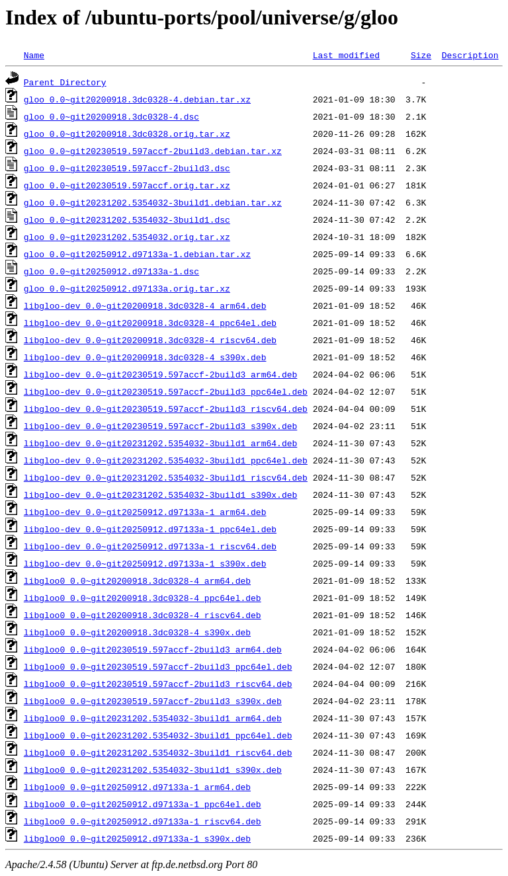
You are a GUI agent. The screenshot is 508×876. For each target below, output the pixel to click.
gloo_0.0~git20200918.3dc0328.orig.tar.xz (127, 133)
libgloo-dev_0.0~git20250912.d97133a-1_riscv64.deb (150, 546)
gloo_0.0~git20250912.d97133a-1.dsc (111, 271)
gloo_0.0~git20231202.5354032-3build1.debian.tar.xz (153, 202)
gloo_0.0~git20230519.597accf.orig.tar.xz (127, 185)
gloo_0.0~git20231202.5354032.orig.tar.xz (127, 237)
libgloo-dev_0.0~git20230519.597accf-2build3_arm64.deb (160, 374)
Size (421, 55)
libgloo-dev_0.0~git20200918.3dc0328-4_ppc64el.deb (150, 323)
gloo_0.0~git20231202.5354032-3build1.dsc (127, 219)
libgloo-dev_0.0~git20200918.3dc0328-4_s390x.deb (145, 357)
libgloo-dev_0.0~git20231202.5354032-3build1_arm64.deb (160, 443)
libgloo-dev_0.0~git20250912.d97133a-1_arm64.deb (145, 512)
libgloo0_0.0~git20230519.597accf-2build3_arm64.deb (153, 649)
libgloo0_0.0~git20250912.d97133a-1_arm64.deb (137, 787)
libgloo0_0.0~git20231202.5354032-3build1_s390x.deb (153, 770)
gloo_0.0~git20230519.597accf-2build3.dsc (127, 168)
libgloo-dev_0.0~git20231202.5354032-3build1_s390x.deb (160, 494)
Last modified (346, 55)
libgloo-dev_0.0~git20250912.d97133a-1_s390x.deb (145, 563)
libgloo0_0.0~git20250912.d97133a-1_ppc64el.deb (142, 804)
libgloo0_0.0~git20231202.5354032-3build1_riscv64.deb (158, 752)
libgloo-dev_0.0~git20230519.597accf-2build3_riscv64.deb (166, 409)
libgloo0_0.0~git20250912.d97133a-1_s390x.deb (137, 838)
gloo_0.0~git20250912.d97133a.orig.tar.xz (127, 288)
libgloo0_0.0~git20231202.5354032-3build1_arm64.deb (153, 718)
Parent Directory (65, 82)
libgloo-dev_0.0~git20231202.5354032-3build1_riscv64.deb (166, 477)
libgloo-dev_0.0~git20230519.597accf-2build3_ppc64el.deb (166, 391)
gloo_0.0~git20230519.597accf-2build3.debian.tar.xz (153, 151)
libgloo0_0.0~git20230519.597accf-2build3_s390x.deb (153, 701)
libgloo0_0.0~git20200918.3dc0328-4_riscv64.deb (142, 615)
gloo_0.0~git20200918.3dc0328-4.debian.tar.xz (137, 99)
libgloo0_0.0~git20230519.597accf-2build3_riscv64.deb (158, 684)
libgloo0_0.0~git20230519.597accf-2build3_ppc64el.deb (158, 666)
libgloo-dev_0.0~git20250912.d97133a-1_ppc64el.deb (150, 529)
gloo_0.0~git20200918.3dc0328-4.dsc (111, 116)
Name (34, 55)
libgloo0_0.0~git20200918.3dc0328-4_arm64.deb (137, 580)
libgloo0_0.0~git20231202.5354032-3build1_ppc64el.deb (158, 735)
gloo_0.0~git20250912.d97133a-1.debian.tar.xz (137, 254)
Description (470, 55)
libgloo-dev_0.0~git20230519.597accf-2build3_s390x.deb (160, 426)
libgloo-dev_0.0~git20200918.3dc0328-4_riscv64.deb (150, 340)
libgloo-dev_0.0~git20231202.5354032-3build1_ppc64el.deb (166, 460)
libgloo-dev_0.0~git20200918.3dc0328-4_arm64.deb (145, 305)
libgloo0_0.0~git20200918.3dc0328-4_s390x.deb (137, 632)
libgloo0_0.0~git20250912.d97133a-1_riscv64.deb (142, 821)
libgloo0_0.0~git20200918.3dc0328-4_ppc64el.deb (142, 598)
